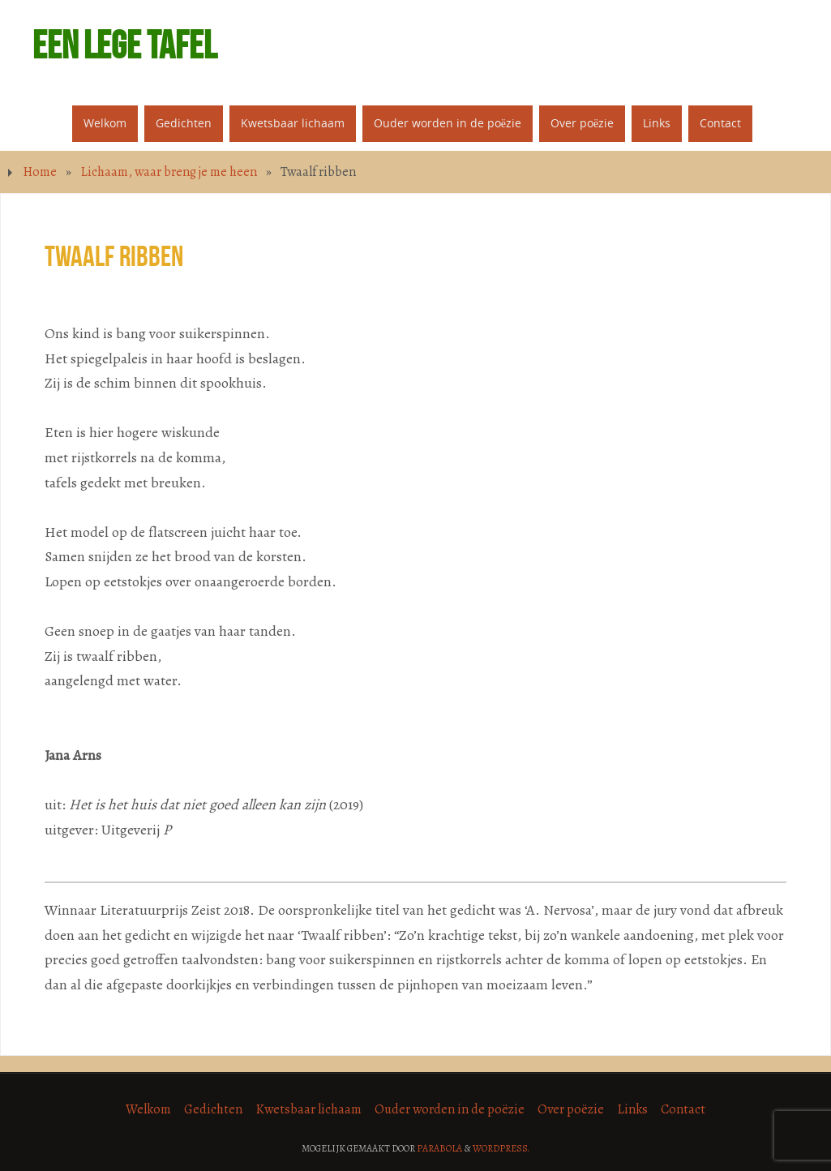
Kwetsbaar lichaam (308, 1109)
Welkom (148, 1109)
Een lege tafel (124, 45)
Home (40, 172)
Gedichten (213, 1109)
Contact (683, 1109)
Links (632, 1109)
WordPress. (501, 1148)
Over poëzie (571, 1109)
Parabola (439, 1148)
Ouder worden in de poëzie (450, 1109)
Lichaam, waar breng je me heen (168, 172)
